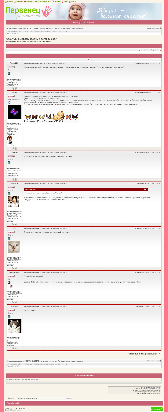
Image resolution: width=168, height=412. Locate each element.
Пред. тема (145, 50)
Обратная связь (15, 410)
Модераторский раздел (153, 28)
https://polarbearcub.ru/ (45, 282)
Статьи (72, 1)
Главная (9, 1)
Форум (75, 22)
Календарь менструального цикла (37, 1)
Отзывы (56, 1)
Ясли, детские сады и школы (70, 28)
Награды (92, 22)
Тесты (64, 1)
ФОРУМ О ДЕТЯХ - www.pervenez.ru (40, 28)
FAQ (83, 22)
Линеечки (18, 1)
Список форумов (14, 28)
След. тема (155, 50)
